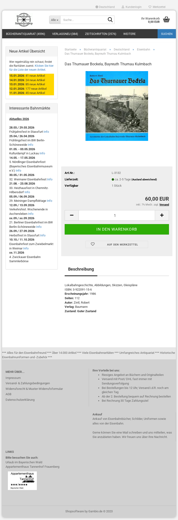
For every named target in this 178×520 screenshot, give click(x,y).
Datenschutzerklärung (20, 402)
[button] (105, 6)
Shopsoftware (74, 514)
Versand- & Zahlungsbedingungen (28, 386)
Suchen (166, 34)
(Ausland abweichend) (144, 182)
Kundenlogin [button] (132, 7)
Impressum (13, 380)
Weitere (129, 34)
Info (46, 134)
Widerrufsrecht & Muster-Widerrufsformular (34, 391)
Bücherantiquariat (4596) (25, 34)
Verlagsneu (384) (65, 34)
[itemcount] (117, 218)
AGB (8, 396)
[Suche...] (54, 20)
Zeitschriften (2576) (100, 34)
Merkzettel (157, 7)
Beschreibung (81, 271)
